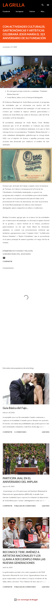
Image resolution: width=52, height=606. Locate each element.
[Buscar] (42, 4)
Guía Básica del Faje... (15, 408)
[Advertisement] (26, 344)
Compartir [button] (7, 261)
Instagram (19, 11)
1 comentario (20, 432)
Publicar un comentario (25, 506)
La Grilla (13, 5)
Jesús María (26, 254)
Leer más (45, 432)
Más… (43, 11)
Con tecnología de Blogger (26, 600)
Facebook (6, 11)
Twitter (32, 11)
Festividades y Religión (22, 251)
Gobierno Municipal (11, 254)
